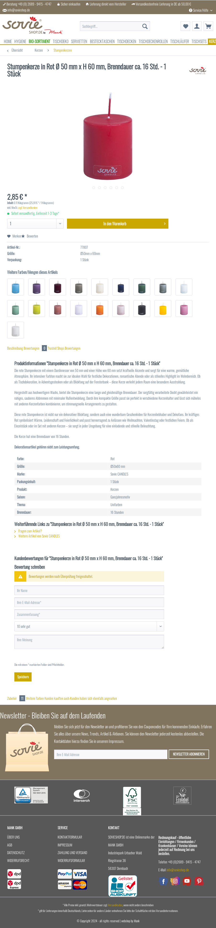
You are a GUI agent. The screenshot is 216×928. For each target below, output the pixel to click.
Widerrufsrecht (18, 860)
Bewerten (29, 235)
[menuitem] (115, 26)
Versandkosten (115, 905)
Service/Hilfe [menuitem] (199, 10)
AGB (9, 844)
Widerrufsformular (71, 860)
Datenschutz (16, 852)
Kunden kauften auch (56, 698)
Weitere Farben (35, 698)
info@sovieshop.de (18, 10)
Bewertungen (36, 348)
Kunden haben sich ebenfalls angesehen (93, 698)
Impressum (65, 844)
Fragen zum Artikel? (28, 530)
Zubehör (16, 698)
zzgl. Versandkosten (27, 207)
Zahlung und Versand (72, 852)
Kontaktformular (70, 837)
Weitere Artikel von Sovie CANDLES (37, 535)
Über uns (13, 837)
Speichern (23, 676)
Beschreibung (15, 348)
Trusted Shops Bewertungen (64, 348)
